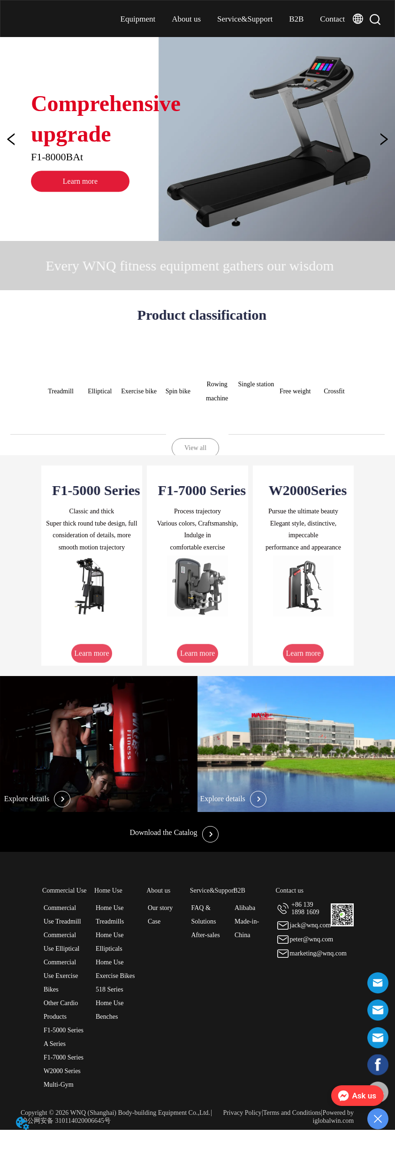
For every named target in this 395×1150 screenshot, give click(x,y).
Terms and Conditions (292, 1112)
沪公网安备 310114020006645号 (66, 1120)
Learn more (93, 193)
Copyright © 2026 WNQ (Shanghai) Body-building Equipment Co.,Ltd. (115, 1112)
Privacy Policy (242, 1112)
